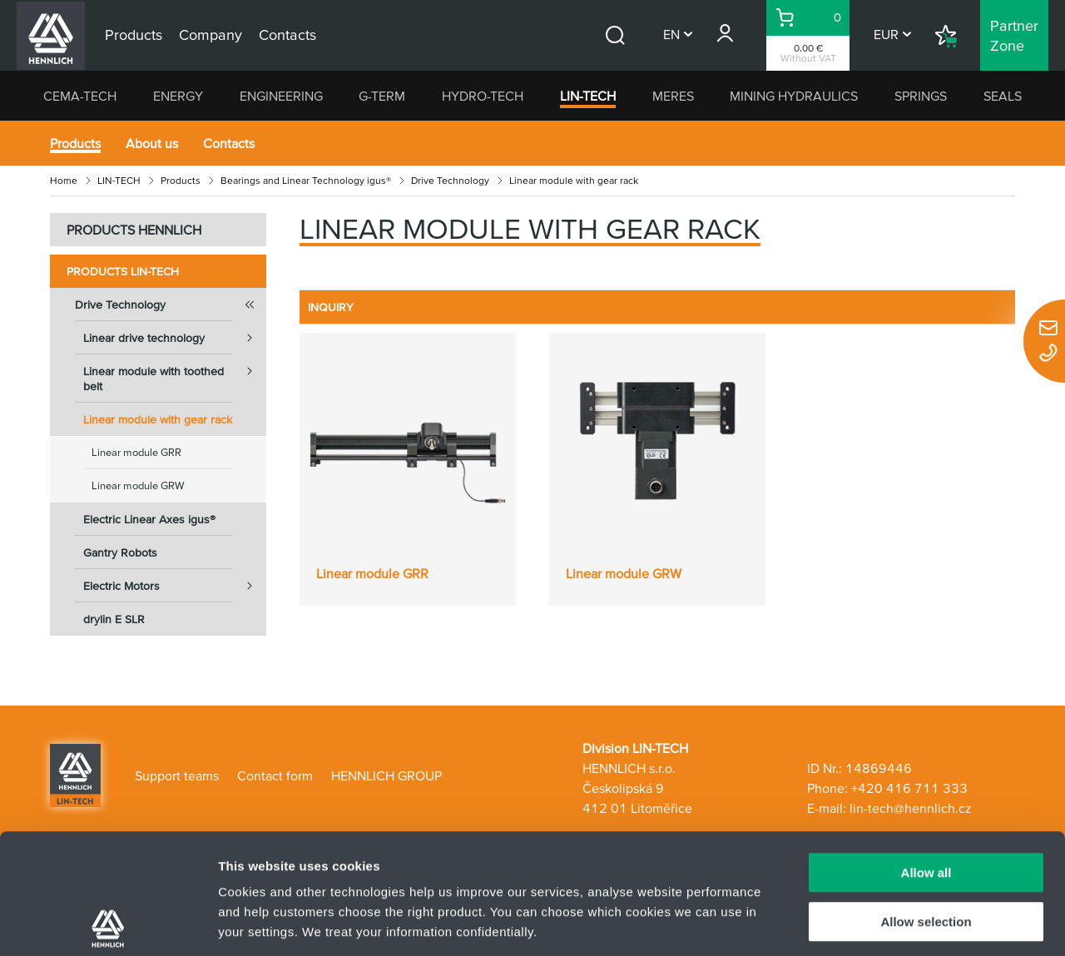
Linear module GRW (138, 485)
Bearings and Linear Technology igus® (305, 180)
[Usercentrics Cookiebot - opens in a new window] (108, 923)
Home (63, 180)
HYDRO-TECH (482, 95)
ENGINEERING (281, 95)
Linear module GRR (136, 452)
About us (152, 143)
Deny (926, 850)
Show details (873, 923)
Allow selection (925, 802)
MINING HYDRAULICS (794, 95)
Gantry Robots (120, 552)
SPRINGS (920, 95)
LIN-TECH (588, 95)
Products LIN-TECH (123, 271)
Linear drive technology (174, 337)
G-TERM (382, 95)
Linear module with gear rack (157, 419)
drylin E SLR (114, 619)
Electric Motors (174, 585)
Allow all (926, 752)
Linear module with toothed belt (174, 373)
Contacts (229, 143)
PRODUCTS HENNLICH (134, 229)
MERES (673, 95)
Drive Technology (450, 180)
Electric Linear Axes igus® (149, 519)
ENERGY (178, 95)
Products (75, 143)
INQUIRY (331, 307)
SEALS (1002, 95)
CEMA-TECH (79, 95)
